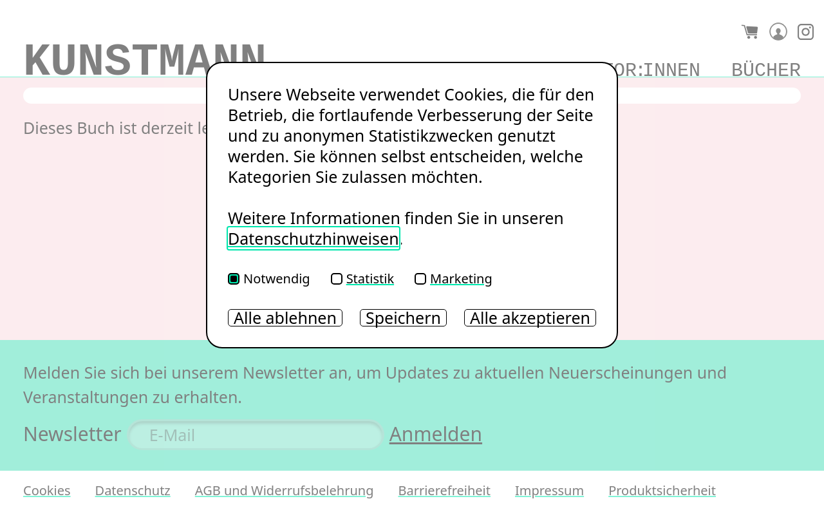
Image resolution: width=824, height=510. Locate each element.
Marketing (453, 278)
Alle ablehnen (285, 317)
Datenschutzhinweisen (313, 238)
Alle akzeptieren (530, 317)
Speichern (403, 317)
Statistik (362, 278)
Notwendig (269, 278)
